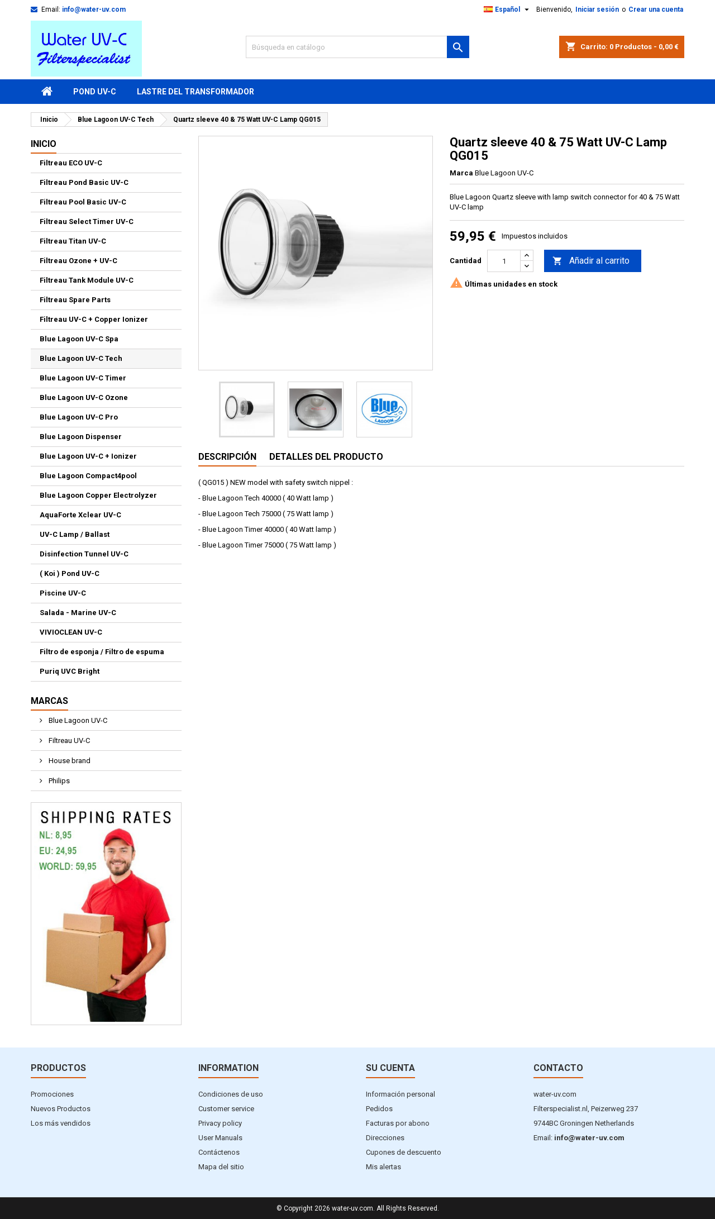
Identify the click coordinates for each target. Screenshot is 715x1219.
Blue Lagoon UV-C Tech (81, 358)
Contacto (558, 1068)
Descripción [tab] (227, 456)
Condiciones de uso (230, 1094)
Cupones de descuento (403, 1152)
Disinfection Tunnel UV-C (84, 554)
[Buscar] (357, 47)
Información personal (400, 1094)
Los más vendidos (60, 1123)
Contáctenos (219, 1152)
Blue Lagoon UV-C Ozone (84, 397)
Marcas (49, 701)
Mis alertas (383, 1167)
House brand (68, 760)
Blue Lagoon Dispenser (81, 436)
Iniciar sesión (597, 9)
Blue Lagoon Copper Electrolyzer (98, 495)
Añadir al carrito (591, 261)
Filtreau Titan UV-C (73, 241)
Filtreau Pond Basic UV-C (84, 182)
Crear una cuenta (655, 9)
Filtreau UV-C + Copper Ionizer (94, 319)
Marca (461, 173)
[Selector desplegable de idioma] (508, 9)
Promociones (52, 1094)
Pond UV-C (94, 91)
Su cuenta (390, 1068)
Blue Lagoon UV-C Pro (79, 417)
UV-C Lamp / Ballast (74, 534)
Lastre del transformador (195, 91)
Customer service (226, 1108)
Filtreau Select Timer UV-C (87, 221)
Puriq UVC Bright (69, 671)
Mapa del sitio (221, 1167)
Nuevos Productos (60, 1108)
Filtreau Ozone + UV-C (78, 260)
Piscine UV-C (63, 593)
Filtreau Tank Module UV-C (87, 280)
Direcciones (385, 1138)
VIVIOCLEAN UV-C (71, 632)
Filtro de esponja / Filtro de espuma (102, 651)
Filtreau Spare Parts (75, 300)
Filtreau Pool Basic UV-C (83, 202)
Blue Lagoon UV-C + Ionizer (88, 456)
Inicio (43, 144)
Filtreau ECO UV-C (71, 163)
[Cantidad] (504, 261)
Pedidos (379, 1108)
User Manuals (220, 1138)
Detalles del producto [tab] (326, 456)
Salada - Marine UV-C (78, 612)
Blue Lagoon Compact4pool (88, 476)
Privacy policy (220, 1123)
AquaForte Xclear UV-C (80, 515)
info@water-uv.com (94, 9)
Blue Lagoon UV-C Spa (79, 339)
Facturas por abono (398, 1123)
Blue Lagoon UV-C (77, 720)
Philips (58, 781)
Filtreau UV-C (68, 740)
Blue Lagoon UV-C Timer (83, 378)
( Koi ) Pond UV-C (69, 573)
